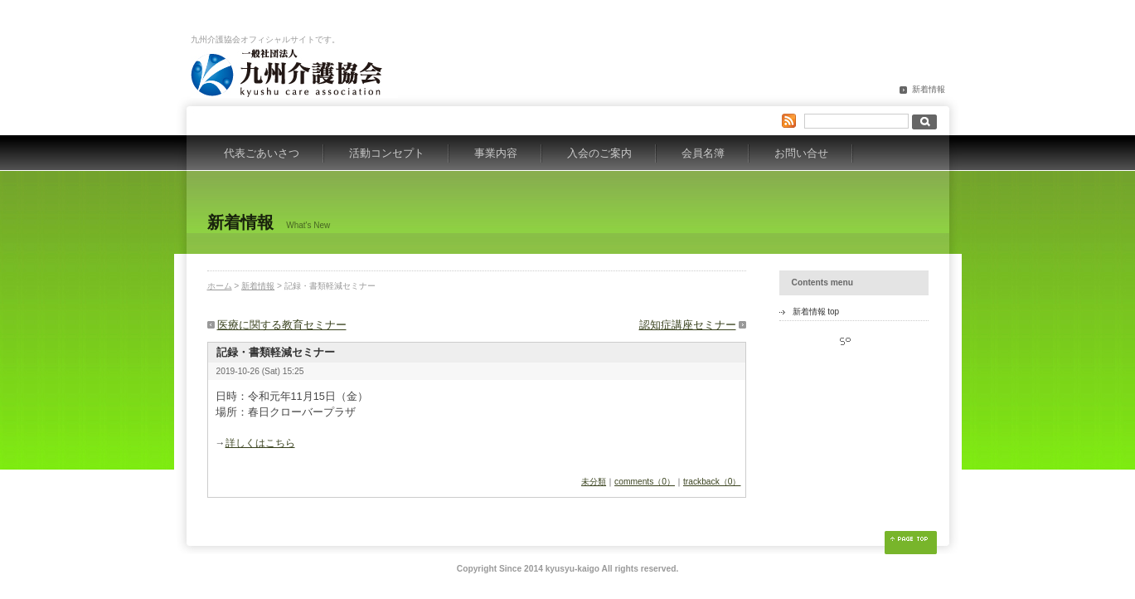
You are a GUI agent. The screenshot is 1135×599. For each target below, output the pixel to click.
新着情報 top (816, 311)
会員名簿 (703, 153)
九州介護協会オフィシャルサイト (294, 73)
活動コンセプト (386, 153)
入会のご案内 (599, 153)
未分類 (593, 481)
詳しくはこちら (260, 443)
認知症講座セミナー (687, 325)
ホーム (219, 285)
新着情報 (928, 89)
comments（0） (644, 481)
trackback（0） (712, 481)
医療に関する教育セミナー (282, 325)
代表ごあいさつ (261, 153)
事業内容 (495, 153)
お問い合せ (801, 153)
